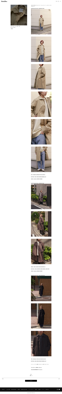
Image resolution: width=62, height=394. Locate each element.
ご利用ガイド (3, 389)
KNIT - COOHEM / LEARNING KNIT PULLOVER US (38, 174)
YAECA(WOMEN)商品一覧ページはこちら (36, 369)
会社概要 (19, 389)
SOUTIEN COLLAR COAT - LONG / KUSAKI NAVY (38, 275)
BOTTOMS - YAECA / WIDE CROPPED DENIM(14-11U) (38, 176)
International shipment (13, 389)
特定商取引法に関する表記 (24, 389)
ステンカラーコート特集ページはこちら (36, 367)
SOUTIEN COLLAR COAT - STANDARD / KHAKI (37, 8)
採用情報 (39, 389)
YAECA (12, 28)
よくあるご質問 (8, 389)
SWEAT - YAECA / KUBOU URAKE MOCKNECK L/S (38, 266)
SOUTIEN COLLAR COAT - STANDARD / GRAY (37, 183)
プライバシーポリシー (31, 389)
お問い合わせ (47, 389)
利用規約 (36, 389)
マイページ (43, 389)
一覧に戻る (31, 380)
